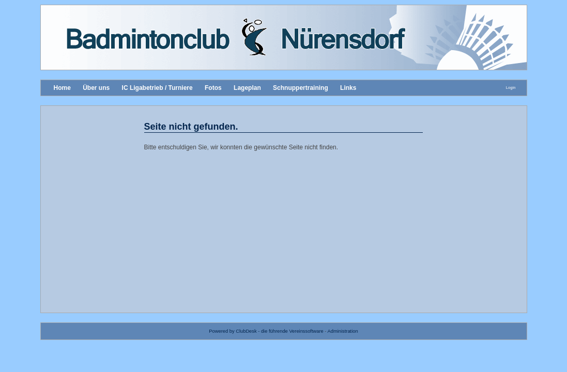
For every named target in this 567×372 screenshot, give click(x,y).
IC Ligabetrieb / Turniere (157, 87)
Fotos (213, 87)
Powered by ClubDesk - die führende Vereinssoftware (266, 331)
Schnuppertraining (300, 87)
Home (62, 87)
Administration (343, 331)
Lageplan (247, 87)
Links (348, 87)
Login (511, 87)
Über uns (96, 87)
